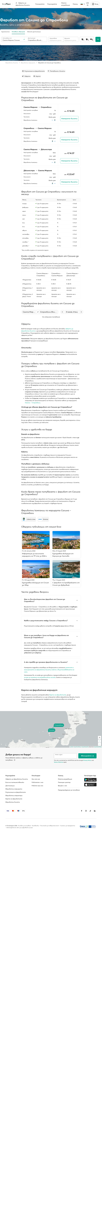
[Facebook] (81, 811)
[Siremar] (43, 519)
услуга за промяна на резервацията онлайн (40, 677)
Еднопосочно (5, 32)
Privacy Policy (87, 760)
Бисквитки (35, 825)
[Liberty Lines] (28, 519)
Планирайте (39, 4)
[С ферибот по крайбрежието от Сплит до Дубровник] (66, 573)
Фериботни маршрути (28, 63)
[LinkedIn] (95, 811)
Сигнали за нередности (67, 825)
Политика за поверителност (49, 825)
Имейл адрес (59, 754)
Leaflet (71, 747)
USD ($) (87, 4)
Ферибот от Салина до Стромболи (49, 63)
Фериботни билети (11, 63)
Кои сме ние (36, 779)
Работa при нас (37, 786)
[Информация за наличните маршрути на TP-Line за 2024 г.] (35, 544)
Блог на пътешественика (14, 782)
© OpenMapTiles (85, 747)
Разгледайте (52, 4)
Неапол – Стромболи (32, 403)
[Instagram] (86, 811)
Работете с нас (37, 782)
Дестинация (31, 38)
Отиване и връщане (18, 32)
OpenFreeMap (77, 747)
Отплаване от (7, 38)
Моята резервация (65, 4)
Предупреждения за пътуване (69, 790)
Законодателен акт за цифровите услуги (19, 827)
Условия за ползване (24, 825)
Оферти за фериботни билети (23, 4)
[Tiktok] (90, 811)
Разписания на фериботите (15, 792)
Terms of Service (58, 762)
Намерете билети (69, 119)
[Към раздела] (33, 71)
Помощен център (64, 782)
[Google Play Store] (90, 780)
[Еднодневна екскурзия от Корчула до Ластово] (66, 544)
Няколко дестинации (34, 32)
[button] (38, 312)
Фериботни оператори (13, 795)
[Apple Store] (90, 784)
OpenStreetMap (98, 747)
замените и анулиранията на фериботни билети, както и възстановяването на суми (49, 670)
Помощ (75, 4)
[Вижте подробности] (14, 760)
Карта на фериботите (57, 695)
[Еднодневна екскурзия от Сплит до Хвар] (35, 573)
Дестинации (10, 786)
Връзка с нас (62, 786)
